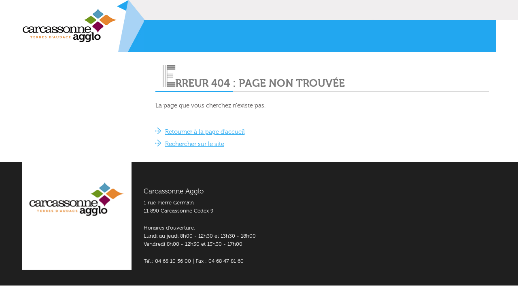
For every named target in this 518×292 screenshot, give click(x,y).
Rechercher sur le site (194, 144)
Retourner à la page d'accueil (205, 132)
